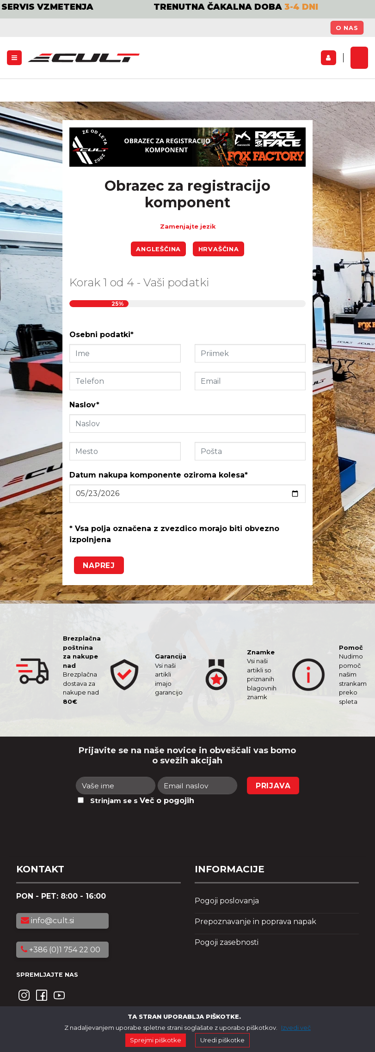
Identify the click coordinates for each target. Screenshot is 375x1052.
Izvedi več (296, 1027)
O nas (347, 27)
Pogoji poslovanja (227, 900)
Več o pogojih (167, 800)
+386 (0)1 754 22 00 (60, 949)
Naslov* (84, 404)
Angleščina (158, 249)
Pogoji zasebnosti (226, 942)
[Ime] (115, 785)
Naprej (99, 565)
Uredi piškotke (222, 1040)
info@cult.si (47, 920)
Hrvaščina (218, 249)
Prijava (273, 785)
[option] (187, 15)
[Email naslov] (197, 785)
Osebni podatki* (101, 334)
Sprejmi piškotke (155, 1040)
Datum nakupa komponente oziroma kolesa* (158, 475)
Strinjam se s (142, 800)
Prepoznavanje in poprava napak (255, 921)
